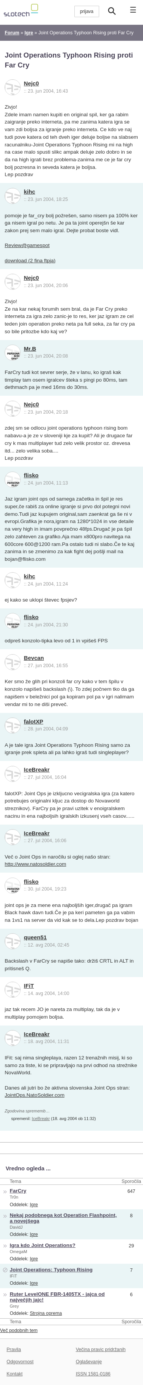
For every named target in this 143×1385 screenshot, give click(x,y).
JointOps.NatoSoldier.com (34, 1095)
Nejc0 (31, 83)
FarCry (18, 1191)
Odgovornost (20, 1361)
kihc (29, 192)
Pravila (13, 1349)
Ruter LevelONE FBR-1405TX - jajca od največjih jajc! (57, 1297)
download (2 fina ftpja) (30, 260)
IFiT (29, 986)
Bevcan (34, 658)
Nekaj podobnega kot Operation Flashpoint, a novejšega (63, 1218)
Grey (14, 1306)
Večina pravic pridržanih (101, 1349)
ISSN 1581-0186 (93, 1374)
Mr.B (30, 349)
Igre (34, 1204)
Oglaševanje (89, 1361)
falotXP (33, 722)
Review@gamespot (27, 245)
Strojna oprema (46, 1313)
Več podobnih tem (19, 1330)
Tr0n (14, 1197)
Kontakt (14, 1374)
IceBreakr (37, 770)
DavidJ (16, 1227)
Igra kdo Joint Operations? (42, 1245)
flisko (31, 475)
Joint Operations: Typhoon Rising (51, 1270)
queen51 (35, 937)
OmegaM (18, 1251)
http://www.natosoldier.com (35, 864)
